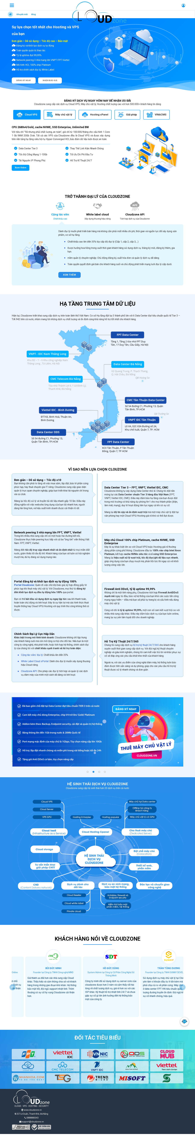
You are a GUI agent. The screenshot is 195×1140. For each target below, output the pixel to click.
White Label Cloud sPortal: (35, 661)
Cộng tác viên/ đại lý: (32, 655)
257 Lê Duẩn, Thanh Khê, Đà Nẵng (31, 1114)
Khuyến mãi (22, 14)
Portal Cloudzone (24, 585)
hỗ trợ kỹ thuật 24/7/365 (146, 645)
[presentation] (12, 987)
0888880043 (31, 1118)
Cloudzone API (29, 671)
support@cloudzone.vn (31, 1121)
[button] (87, 772)
